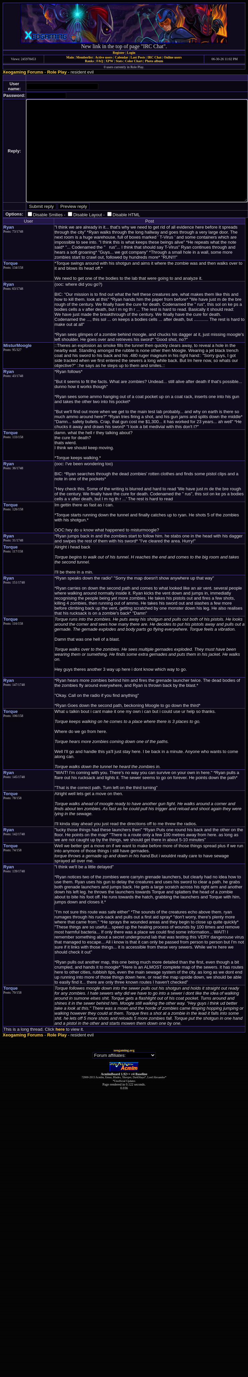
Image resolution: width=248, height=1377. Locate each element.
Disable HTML (126, 214)
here (60, 1029)
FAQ (99, 61)
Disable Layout (87, 214)
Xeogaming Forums (23, 72)
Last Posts (137, 57)
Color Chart (133, 61)
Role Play (57, 72)
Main (70, 57)
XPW (109, 61)
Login (131, 52)
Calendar (121, 57)
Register (119, 52)
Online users (173, 57)
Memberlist (84, 57)
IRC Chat (154, 57)
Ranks (89, 61)
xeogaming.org (123, 1050)
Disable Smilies (48, 214)
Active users (104, 57)
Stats (119, 61)
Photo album (154, 61)
